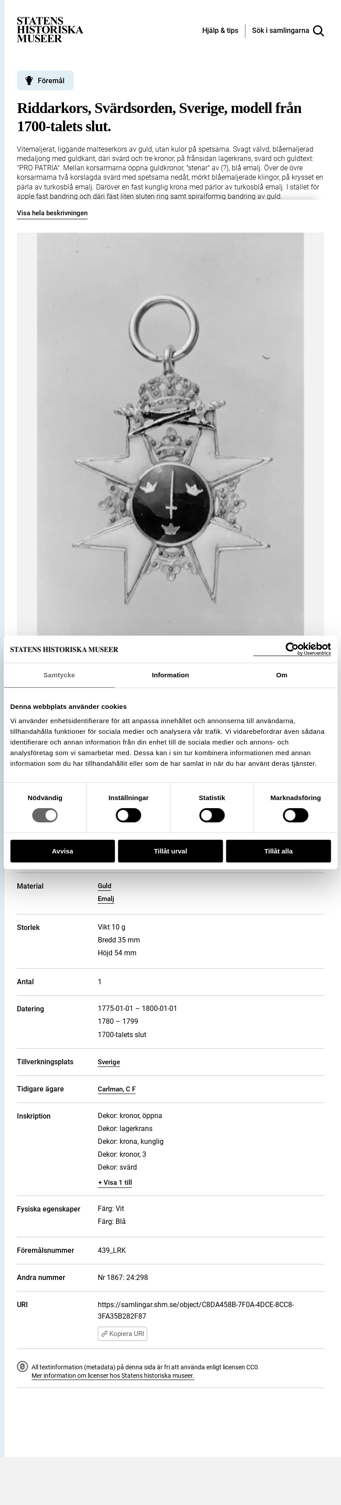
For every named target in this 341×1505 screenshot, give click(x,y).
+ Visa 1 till (115, 1183)
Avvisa (62, 851)
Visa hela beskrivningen (52, 213)
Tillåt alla (278, 851)
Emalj (106, 899)
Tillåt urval (170, 851)
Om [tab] (281, 675)
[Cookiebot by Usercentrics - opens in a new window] (292, 649)
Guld (104, 886)
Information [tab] (170, 675)
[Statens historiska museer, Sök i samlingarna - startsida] (50, 29)
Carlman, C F (117, 1089)
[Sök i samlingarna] (288, 31)
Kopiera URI (122, 1334)
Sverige (109, 1062)
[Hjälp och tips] (220, 31)
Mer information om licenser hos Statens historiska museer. (113, 1375)
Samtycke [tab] (59, 675)
